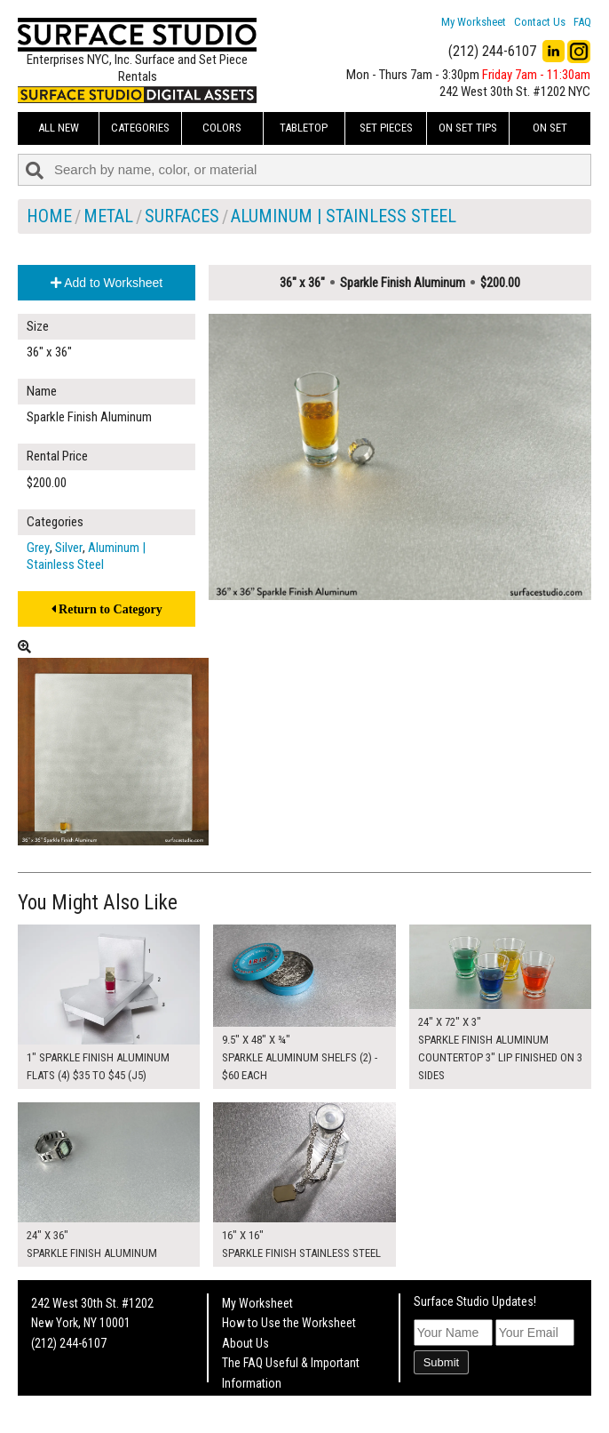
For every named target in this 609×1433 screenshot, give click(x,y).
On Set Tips (468, 127)
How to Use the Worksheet (289, 1323)
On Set (550, 127)
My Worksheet (473, 21)
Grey (38, 548)
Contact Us (540, 21)
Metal (108, 216)
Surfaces (182, 216)
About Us (245, 1343)
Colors (221, 127)
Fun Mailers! (251, 1403)
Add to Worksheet (106, 283)
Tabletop (304, 127)
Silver (69, 548)
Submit (441, 1362)
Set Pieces (386, 127)
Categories (140, 127)
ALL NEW (58, 127)
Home (49, 216)
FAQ (582, 21)
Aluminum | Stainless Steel (343, 216)
